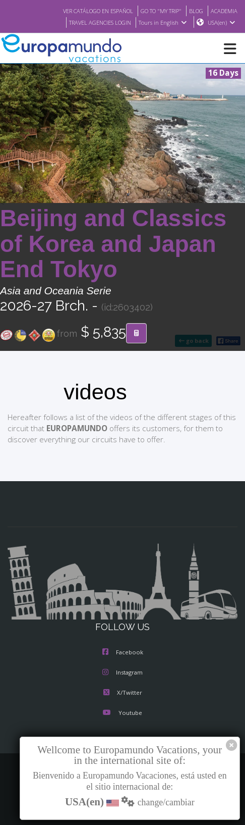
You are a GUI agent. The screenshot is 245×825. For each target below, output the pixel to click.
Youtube (122, 713)
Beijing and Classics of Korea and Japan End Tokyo (113, 244)
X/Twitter (122, 693)
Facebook (122, 653)
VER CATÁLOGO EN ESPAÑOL (85, 11)
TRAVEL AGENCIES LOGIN (95, 23)
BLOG (193, 11)
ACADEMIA (223, 11)
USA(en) (221, 23)
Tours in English (162, 23)
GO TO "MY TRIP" (155, 11)
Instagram (122, 673)
